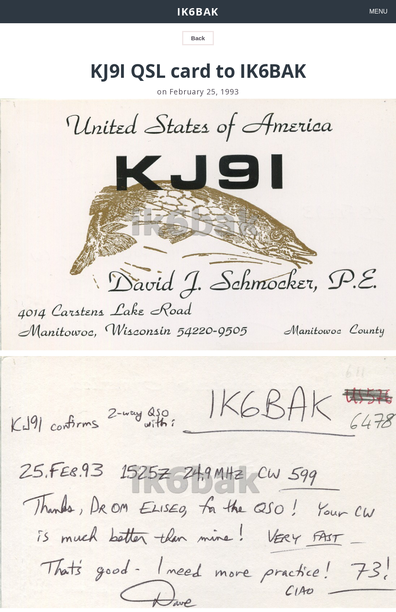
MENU (378, 11)
